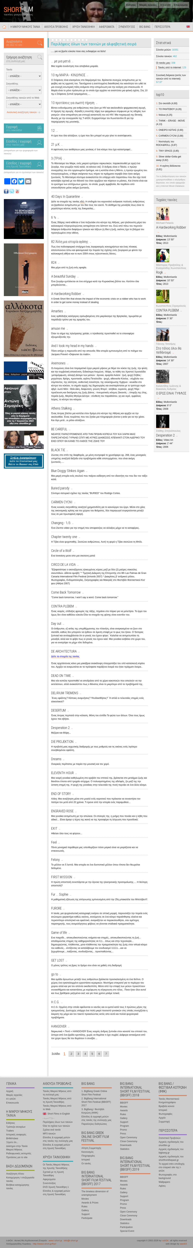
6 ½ (53, 217)
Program (124, 1126)
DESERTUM (58, 710)
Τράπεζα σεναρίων (15, 1127)
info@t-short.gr (71, 1240)
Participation (126, 1227)
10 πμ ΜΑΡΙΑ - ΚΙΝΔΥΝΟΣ (68, 75)
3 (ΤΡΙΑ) (56, 158)
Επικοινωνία (181, 4)
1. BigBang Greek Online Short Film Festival (94, 1093)
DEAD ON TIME (61, 676)
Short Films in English (188, 26)
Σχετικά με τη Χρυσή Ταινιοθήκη (53, 1174)
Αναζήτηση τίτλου (15, 1173)
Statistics (124, 1149)
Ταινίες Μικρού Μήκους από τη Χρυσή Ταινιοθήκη (57, 1100)
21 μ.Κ (55, 144)
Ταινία (9, 69)
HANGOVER (58, 1026)
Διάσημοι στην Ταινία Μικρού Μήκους (16, 1148)
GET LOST (57, 960)
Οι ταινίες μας (163, 63)
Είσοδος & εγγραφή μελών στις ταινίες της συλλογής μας (58, 1139)
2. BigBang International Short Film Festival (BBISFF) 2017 (96, 1102)
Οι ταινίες (86, 1163)
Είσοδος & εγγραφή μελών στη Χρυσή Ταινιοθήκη (56, 1146)
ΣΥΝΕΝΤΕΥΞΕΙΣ (127, 27)
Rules (84, 1206)
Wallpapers (164, 1182)
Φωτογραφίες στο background (168, 1176)
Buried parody (60, 488)
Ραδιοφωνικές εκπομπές (18, 1153)
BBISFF (124, 1102)
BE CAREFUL (59, 429)
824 (53, 262)
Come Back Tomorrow (66, 592)
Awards (124, 1110)
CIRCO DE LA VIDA (63, 564)
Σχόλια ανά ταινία (52, 1129)
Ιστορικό (85, 1159)
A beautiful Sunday (63, 276)
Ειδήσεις (131, 4)
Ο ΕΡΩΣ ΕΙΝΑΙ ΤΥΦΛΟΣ (171, 393)
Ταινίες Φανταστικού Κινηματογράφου (169, 1101)
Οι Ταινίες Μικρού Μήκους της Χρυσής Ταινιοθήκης (56, 1166)
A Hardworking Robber (66, 294)
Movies (85, 1198)
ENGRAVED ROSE (62, 811)
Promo (123, 1129)
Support (85, 1214)
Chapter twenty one (64, 537)
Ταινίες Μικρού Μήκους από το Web (57, 1107)
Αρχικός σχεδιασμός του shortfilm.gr (171, 1144)
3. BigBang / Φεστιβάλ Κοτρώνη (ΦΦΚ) (92, 1111)
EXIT (54, 828)
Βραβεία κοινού (166, 1106)
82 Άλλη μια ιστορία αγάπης (69, 242)
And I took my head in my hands (72, 346)
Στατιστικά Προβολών (169, 1138)
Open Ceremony (128, 1137)
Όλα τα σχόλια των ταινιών (56, 1126)
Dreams (56, 759)
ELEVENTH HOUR (62, 773)
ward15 (183, 1244)
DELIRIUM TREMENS (64, 693)
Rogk (159, 272)
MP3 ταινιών (49, 1133)
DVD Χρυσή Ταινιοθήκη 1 (56, 1187)
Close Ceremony (128, 1141)
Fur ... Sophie (59, 894)
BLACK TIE (58, 450)
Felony (55, 860)
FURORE (56, 908)
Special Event (127, 1231)
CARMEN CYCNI (61, 502)
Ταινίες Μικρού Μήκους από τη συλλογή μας (57, 1093)
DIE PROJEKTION (62, 742)
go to (54, 974)
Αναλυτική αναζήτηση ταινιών (22, 112)
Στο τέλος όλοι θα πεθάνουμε (168, 350)
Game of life (59, 933)
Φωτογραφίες (165, 1114)
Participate (86, 1218)
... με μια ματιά (60, 61)
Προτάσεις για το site (16, 1157)
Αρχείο (162, 1117)
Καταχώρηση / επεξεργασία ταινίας (20, 1179)
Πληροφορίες (88, 1155)
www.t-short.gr (55, 1240)
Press (123, 1133)
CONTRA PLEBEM (62, 606)
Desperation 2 (60, 728)
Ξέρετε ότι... (12, 1142)
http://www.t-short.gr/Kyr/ (44, 1244)
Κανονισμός (87, 1152)
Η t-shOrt (165, 4)
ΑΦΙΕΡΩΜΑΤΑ (106, 27)
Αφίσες (162, 1186)
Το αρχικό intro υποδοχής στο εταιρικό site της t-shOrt (172, 1167)
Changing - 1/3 (60, 523)
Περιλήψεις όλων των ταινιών (58, 1122)
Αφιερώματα (49, 1179)
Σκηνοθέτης (12, 83)
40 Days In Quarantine (65, 196)
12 (53, 130)
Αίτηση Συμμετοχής (91, 1148)
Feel (54, 842)
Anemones (58, 363)
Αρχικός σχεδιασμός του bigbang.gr (171, 1151)
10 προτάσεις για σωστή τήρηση (72, 103)
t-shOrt (165, 1240)
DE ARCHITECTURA (64, 651)
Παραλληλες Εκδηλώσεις (94, 1124)
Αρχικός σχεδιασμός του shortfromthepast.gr (171, 1158)
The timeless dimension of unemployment (94, 1193)
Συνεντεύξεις (49, 1183)
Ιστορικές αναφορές (16, 1134)
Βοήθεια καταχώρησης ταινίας (17, 1187)
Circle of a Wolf (61, 551)
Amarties (57, 311)
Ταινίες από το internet (169, 67)
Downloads (125, 1145)
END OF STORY (61, 794)
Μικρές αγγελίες (148, 4)
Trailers (10, 1130)
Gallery (85, 1210)
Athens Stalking (61, 408)
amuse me (58, 328)
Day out (56, 623)
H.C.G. (55, 1002)
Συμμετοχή (164, 1121)
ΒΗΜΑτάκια (12, 1138)
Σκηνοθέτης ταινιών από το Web (22, 97)
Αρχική (4, 26)
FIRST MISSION (61, 877)
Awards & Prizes (89, 1202)
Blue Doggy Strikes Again (67, 471)
